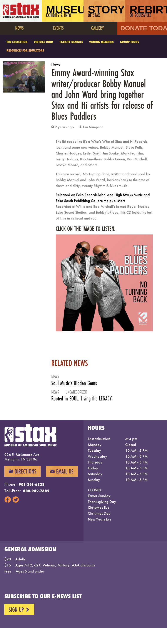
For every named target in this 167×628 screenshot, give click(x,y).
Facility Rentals (71, 42)
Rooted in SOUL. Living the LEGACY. (82, 398)
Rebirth (148, 11)
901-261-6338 (32, 484)
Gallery (97, 27)
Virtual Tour (43, 42)
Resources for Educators (25, 50)
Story (106, 11)
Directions (22, 471)
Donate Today (143, 28)
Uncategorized (76, 392)
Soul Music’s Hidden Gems (74, 383)
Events (58, 27)
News (19, 27)
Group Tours (129, 42)
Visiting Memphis (101, 42)
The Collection (17, 42)
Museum (65, 11)
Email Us (61, 471)
